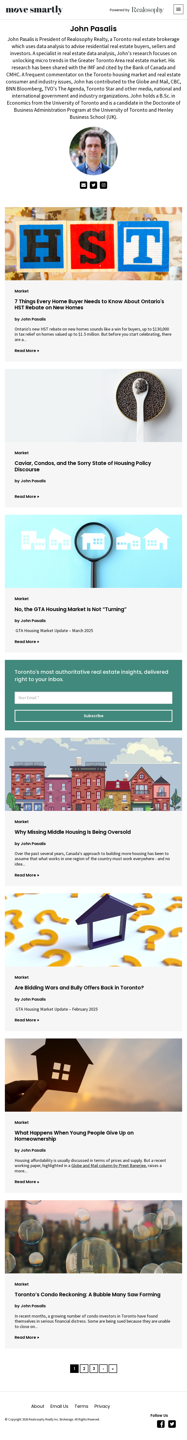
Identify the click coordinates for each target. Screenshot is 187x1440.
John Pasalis (33, 319)
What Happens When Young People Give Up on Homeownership (74, 1135)
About (40, 1406)
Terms (84, 1406)
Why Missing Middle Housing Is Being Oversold (73, 832)
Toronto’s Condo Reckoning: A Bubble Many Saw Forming (87, 1294)
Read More (27, 350)
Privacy (102, 1406)
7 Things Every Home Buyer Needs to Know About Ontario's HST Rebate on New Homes (89, 304)
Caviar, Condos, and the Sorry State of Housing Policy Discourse (83, 466)
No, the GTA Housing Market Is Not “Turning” (71, 609)
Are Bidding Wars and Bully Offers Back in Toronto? (79, 987)
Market (22, 291)
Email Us (62, 1406)
